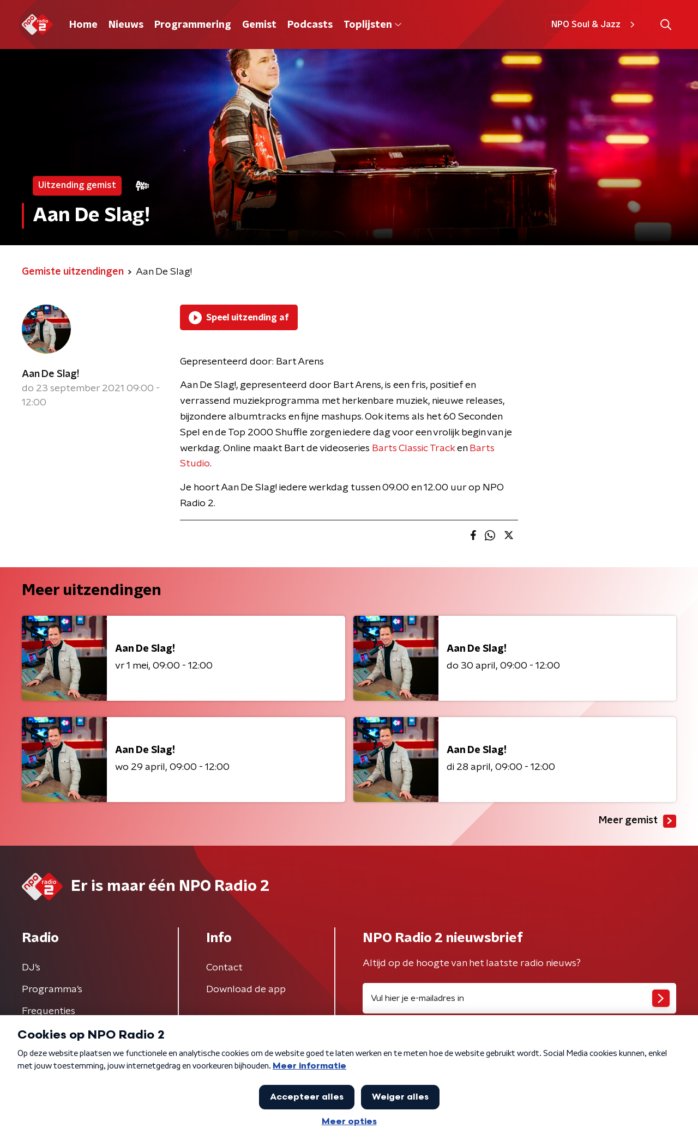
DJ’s (31, 968)
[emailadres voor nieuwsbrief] (519, 998)
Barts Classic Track (413, 448)
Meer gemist (637, 821)
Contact (224, 968)
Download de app (246, 989)
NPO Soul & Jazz (594, 24)
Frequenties (48, 1011)
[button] (665, 25)
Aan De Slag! (50, 374)
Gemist (259, 25)
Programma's (52, 989)
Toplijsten (372, 25)
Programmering (192, 25)
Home (83, 25)
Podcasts (310, 25)
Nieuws (126, 25)
